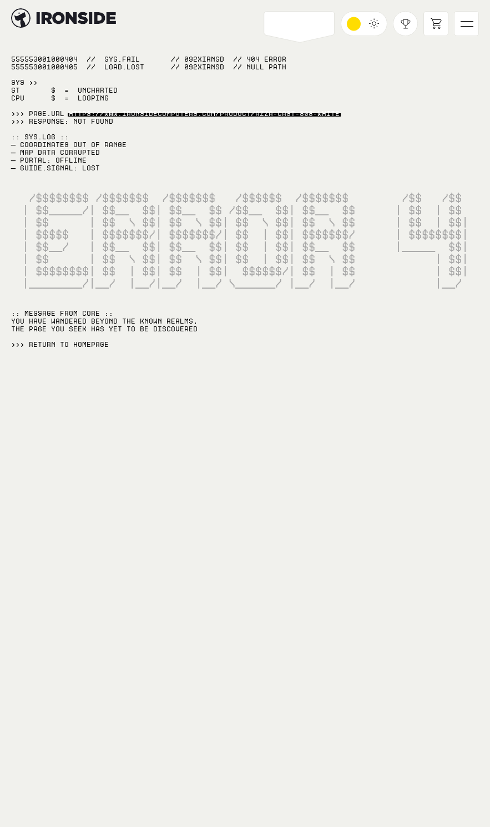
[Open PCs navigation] (299, 23)
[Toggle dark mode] (364, 23)
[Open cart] (435, 23)
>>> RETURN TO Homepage (60, 344)
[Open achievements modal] (405, 23)
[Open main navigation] (466, 23)
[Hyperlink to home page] (21, 18)
